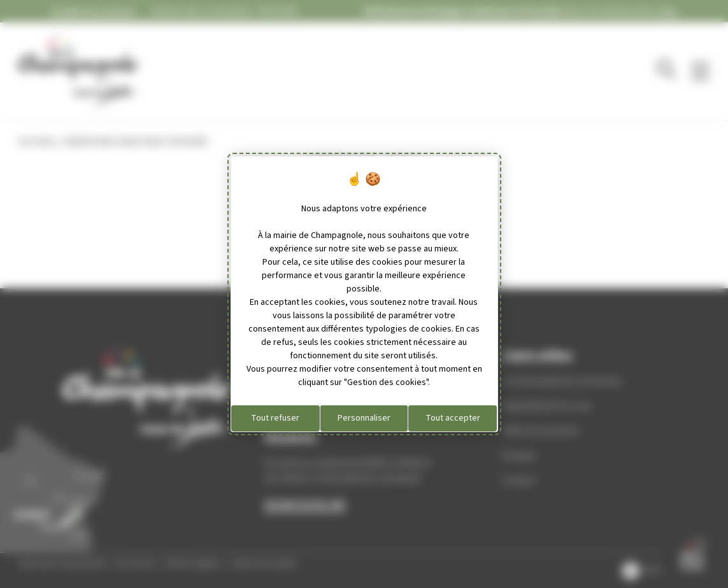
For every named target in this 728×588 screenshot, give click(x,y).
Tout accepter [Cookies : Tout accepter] (452, 418)
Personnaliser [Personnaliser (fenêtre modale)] (364, 418)
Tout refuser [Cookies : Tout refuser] (275, 418)
